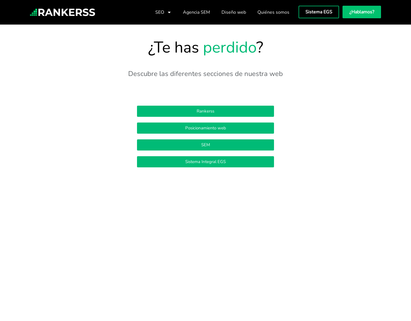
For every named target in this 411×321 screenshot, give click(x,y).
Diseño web (233, 12)
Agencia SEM (196, 12)
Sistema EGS (318, 12)
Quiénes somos (273, 12)
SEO (163, 12)
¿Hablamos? (361, 12)
